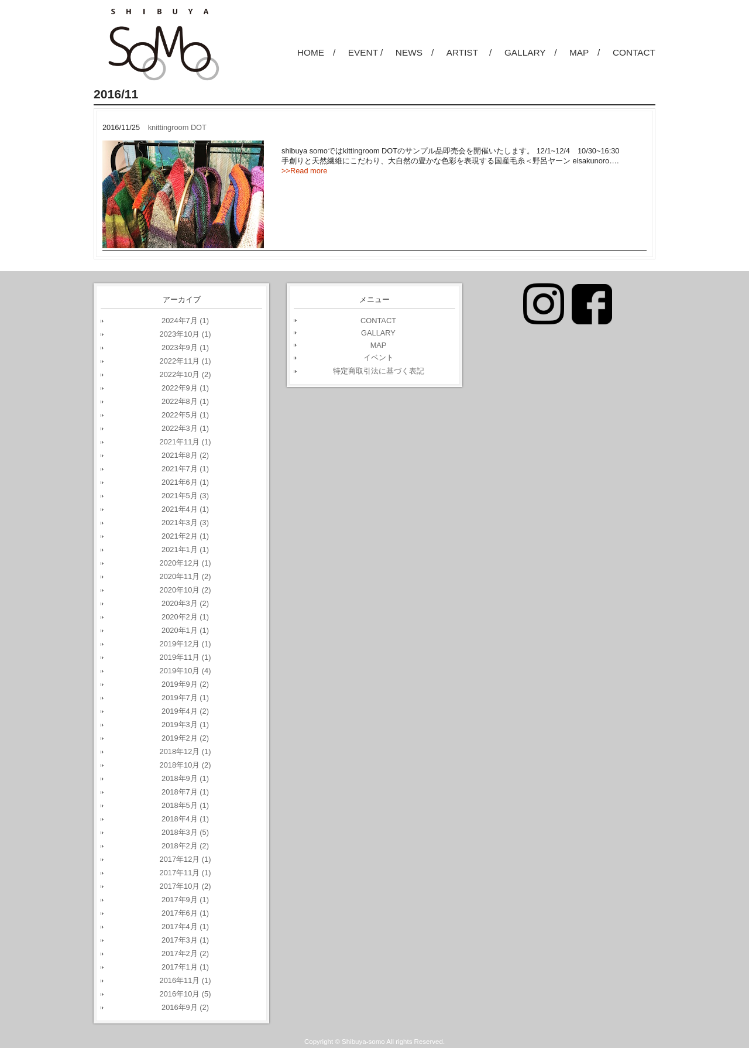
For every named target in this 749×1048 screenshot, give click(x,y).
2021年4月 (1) (185, 509)
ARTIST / (469, 52)
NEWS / (415, 52)
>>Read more (304, 170)
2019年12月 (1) (185, 643)
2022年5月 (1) (185, 414)
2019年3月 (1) (185, 724)
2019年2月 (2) (185, 738)
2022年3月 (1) (185, 428)
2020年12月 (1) (185, 563)
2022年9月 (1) (185, 387)
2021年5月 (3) (185, 495)
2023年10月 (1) (185, 334)
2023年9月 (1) (185, 347)
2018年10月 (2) (185, 765)
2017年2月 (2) (185, 953)
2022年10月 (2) (185, 374)
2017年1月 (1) (185, 967)
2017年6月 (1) (185, 913)
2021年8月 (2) (185, 455)
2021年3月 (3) (185, 522)
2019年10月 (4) (185, 670)
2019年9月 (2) (185, 684)
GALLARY (378, 332)
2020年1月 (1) (185, 630)
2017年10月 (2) (185, 886)
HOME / (316, 52)
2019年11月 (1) (185, 657)
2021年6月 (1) (185, 482)
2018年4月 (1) (185, 818)
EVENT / (365, 52)
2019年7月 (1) (185, 697)
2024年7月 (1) (185, 320)
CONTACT (634, 52)
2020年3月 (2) (185, 603)
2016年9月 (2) (185, 1007)
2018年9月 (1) (185, 778)
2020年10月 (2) (185, 589)
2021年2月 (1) (185, 536)
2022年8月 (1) (185, 401)
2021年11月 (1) (185, 441)
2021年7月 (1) (185, 468)
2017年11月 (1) (185, 872)
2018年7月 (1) (185, 791)
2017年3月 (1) (185, 940)
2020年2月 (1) (185, 616)
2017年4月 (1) (185, 926)
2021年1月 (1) (185, 549)
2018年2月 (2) (185, 845)
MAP (378, 345)
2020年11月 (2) (185, 576)
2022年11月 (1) (185, 361)
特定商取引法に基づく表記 (378, 371)
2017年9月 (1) (185, 899)
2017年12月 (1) (185, 859)
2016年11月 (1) (185, 980)
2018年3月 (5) (185, 832)
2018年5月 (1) (185, 805)
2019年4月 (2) (185, 711)
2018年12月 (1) (185, 751)
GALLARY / (530, 52)
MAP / (584, 52)
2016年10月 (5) (185, 993)
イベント (378, 357)
